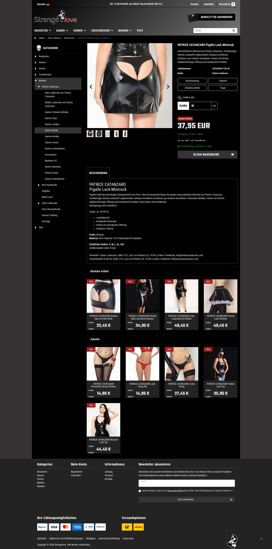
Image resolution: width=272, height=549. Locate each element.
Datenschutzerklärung (109, 538)
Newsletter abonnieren (155, 464)
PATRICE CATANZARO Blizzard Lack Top (103, 441)
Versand (109, 475)
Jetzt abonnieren (204, 499)
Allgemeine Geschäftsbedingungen (66, 538)
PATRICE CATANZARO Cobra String (181, 385)
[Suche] (233, 30)
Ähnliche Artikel (192, 87)
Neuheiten (41, 30)
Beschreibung (192, 80)
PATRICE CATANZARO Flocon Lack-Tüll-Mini (220, 317)
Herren (78, 30)
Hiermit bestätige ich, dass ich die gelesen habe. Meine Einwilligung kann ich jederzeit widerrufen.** (187, 491)
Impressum (128, 538)
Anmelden (76, 475)
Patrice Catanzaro (54, 38)
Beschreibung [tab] (98, 173)
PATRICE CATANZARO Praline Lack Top (221, 385)
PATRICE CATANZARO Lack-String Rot (143, 385)
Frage (223, 87)
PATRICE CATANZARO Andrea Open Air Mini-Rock (103, 317)
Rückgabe (91, 538)
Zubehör (223, 80)
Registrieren (76, 471)
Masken (41, 486)
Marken (123, 30)
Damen (60, 30)
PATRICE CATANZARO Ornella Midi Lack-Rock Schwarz (142, 317)
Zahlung (109, 471)
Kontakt (194, 4)
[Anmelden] (208, 4)
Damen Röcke (69, 38)
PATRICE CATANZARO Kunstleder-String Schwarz (103, 385)
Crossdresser (100, 30)
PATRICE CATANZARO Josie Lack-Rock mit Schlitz (181, 317)
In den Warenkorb (213, 155)
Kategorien (44, 464)
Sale (140, 30)
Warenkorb (227, 4)
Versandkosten (199, 140)
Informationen (115, 464)
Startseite (41, 538)
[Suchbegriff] (211, 30)
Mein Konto (79, 464)
